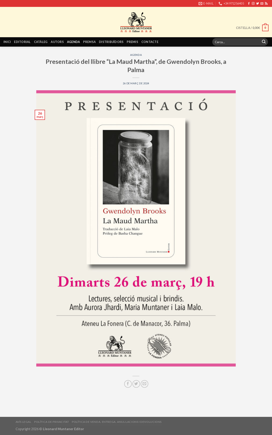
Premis (132, 42)
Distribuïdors (111, 42)
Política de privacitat (51, 422)
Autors (57, 42)
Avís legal (23, 422)
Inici (7, 42)
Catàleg (41, 42)
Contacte (149, 42)
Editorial (22, 42)
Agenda (73, 42)
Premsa (89, 42)
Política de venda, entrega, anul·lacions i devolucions (117, 422)
